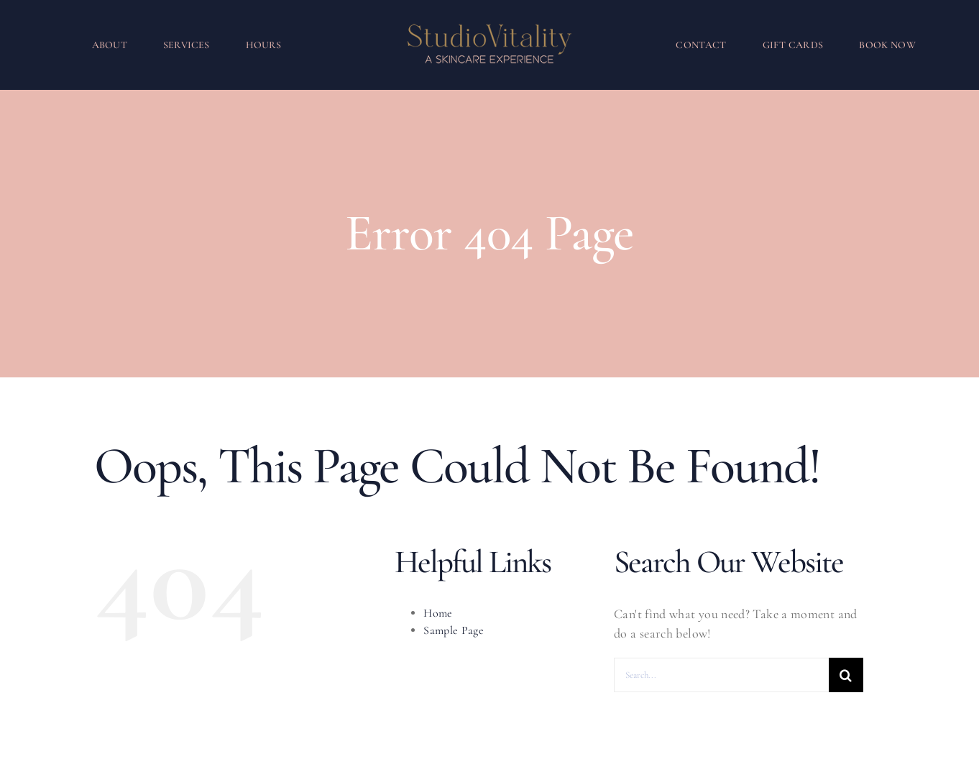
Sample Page (453, 630)
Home (437, 613)
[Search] (846, 675)
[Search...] (721, 675)
